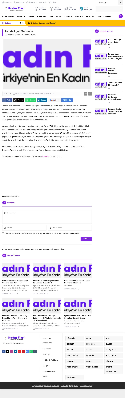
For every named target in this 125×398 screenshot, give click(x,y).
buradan (45, 156)
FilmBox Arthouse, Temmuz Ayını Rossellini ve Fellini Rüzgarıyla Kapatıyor (15, 318)
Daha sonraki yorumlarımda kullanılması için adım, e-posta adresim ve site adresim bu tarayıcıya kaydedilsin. (42, 233)
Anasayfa (9, 34)
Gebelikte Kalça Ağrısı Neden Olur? (114, 42)
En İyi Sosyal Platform (51, 386)
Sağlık (71, 386)
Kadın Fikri (64, 386)
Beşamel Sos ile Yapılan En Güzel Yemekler (115, 111)
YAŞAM (17, 34)
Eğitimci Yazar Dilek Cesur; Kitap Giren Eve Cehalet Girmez (77, 317)
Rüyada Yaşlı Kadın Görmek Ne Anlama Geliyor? (115, 56)
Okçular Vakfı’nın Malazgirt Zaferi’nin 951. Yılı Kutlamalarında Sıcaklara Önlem (47, 318)
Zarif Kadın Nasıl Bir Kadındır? (115, 84)
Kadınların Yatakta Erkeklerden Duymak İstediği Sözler (114, 73)
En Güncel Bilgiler (86, 386)
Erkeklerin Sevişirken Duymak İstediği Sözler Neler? (114, 98)
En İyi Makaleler (37, 386)
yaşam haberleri (15, 196)
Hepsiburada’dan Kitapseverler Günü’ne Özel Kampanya (15, 281)
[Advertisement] (47, 175)
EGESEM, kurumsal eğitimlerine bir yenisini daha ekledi (46, 281)
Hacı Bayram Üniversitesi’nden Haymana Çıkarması (77, 281)
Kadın (76, 386)
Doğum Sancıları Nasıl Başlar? (42, 23)
